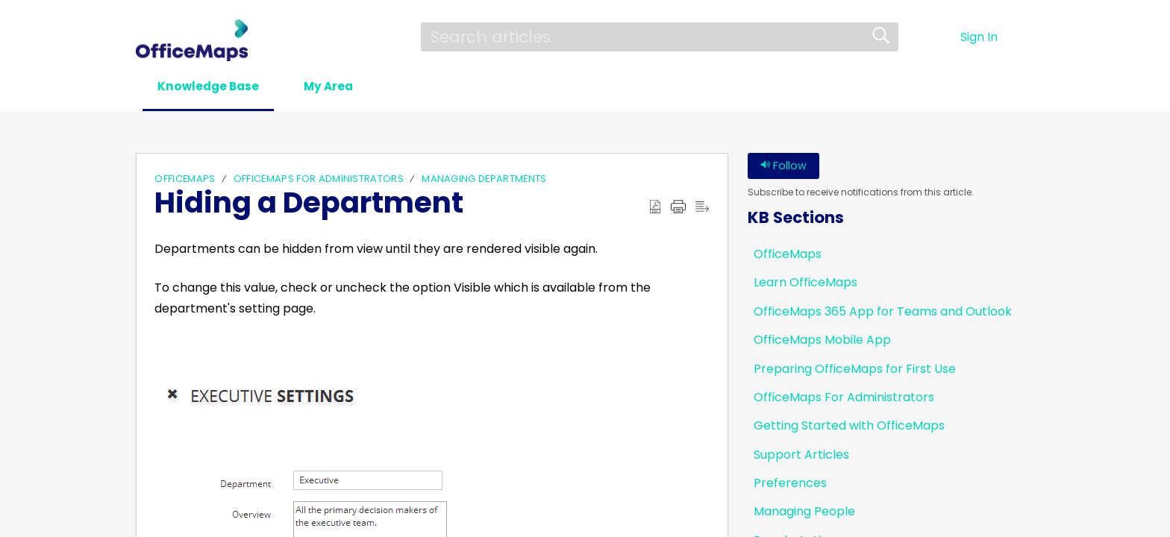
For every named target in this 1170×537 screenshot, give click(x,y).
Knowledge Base (214, 86)
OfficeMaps (184, 179)
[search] (659, 36)
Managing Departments (484, 179)
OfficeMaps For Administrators (319, 179)
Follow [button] (783, 166)
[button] (1025, 37)
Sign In (979, 36)
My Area (345, 86)
